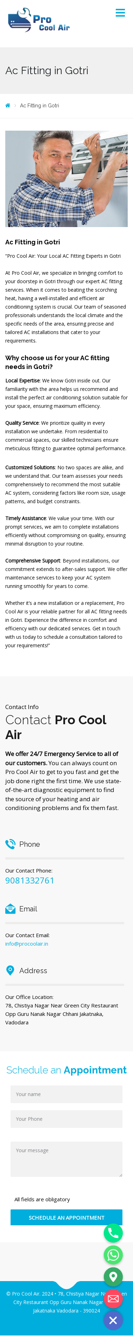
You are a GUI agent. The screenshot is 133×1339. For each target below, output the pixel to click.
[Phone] (113, 1233)
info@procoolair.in (26, 943)
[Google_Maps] (113, 1276)
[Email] (113, 1298)
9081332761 (30, 880)
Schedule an (66, 1070)
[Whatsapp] (113, 1254)
